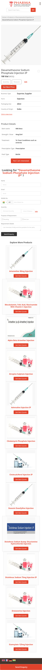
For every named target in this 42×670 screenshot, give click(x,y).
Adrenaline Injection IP (21, 407)
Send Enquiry (21, 667)
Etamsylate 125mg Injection (21, 644)
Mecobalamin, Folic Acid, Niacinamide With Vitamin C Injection (21, 306)
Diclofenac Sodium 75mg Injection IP (21, 577)
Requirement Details (7, 224)
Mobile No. (4, 198)
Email (3, 189)
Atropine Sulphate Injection (21, 374)
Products (11, 17)
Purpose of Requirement (8, 215)
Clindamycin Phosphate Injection (21, 441)
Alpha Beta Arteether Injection (21, 340)
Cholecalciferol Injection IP (21, 474)
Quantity (3, 207)
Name (3, 181)
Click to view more (6, 114)
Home (4, 17)
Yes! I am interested (21, 161)
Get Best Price (9, 87)
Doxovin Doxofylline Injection (21, 508)
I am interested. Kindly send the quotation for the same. (21, 228)
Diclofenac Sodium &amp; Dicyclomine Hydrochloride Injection (21, 543)
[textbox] (17, 82)
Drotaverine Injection (21, 611)
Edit (25, 82)
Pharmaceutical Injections (24, 17)
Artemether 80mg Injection (21, 271)
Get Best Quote (21, 276)
